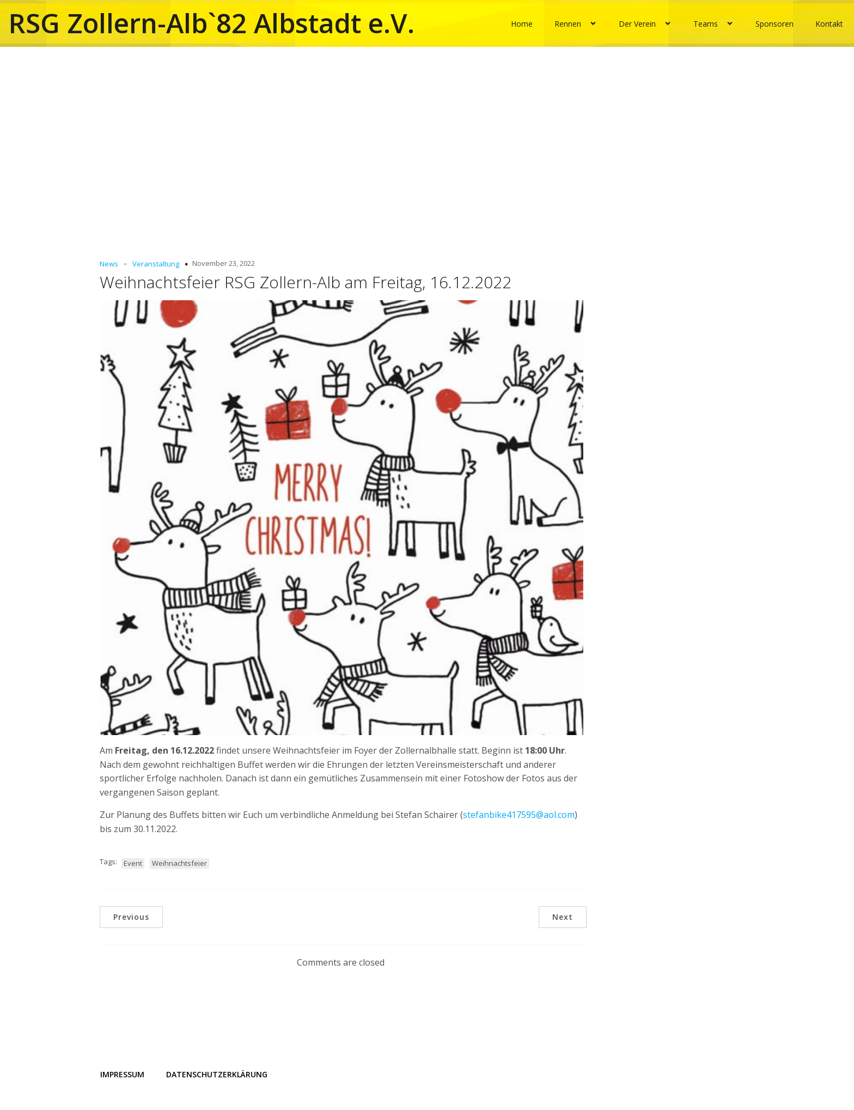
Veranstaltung (155, 264)
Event (133, 863)
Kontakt (829, 23)
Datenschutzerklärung (216, 1074)
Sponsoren (774, 23)
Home (522, 23)
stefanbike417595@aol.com (519, 815)
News (109, 264)
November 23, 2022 (223, 263)
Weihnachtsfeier (179, 863)
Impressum (122, 1074)
